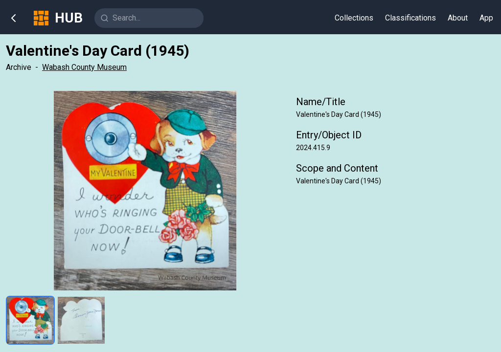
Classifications (410, 17)
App (486, 17)
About (458, 17)
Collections (354, 17)
